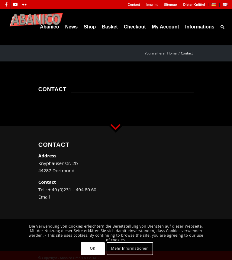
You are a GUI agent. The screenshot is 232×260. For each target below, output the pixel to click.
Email (44, 197)
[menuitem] (133, 4)
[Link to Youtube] (15, 4)
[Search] (222, 27)
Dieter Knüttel (194, 4)
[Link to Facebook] (6, 4)
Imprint (151, 4)
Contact (133, 4)
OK (92, 248)
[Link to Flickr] (24, 4)
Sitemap (170, 4)
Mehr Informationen (130, 248)
